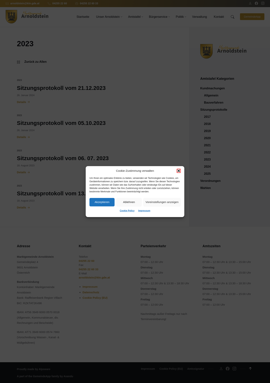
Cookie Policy (127, 210)
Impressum (144, 210)
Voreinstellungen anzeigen (162, 202)
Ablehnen (129, 202)
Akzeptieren (101, 202)
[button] (179, 171)
